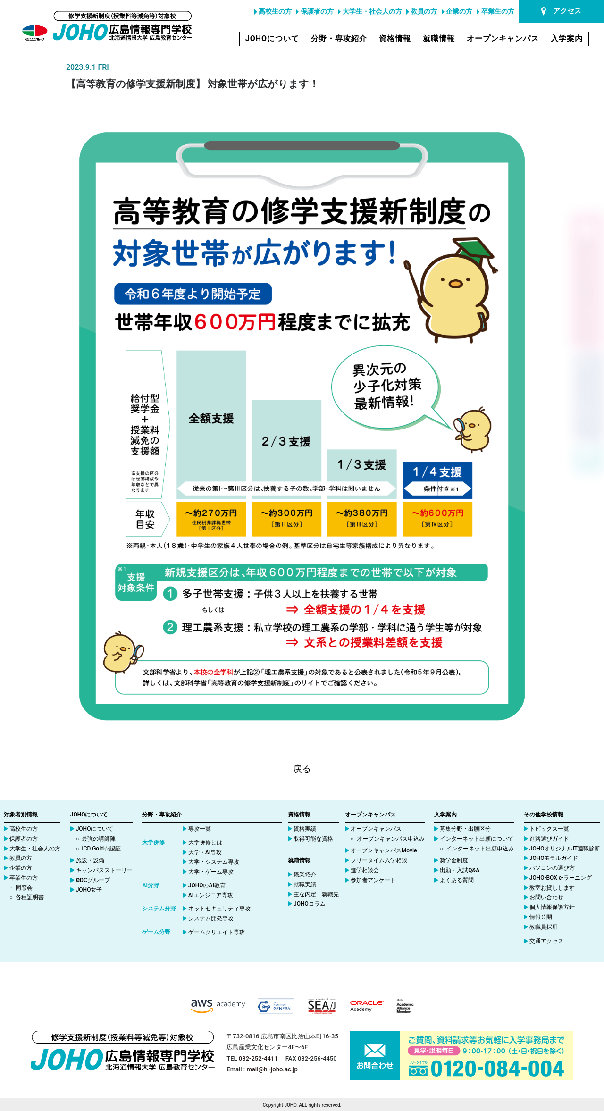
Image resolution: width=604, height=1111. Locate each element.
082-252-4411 (258, 1058)
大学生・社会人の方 (370, 11)
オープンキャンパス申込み (391, 838)
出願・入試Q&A (459, 870)
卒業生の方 (495, 11)
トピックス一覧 (549, 828)
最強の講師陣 (99, 838)
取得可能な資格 (313, 838)
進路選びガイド (549, 838)
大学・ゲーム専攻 (211, 871)
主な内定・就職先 (316, 894)
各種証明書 (30, 897)
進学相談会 (365, 870)
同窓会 (24, 887)
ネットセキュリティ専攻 (219, 908)
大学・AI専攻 (205, 852)
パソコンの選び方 (552, 868)
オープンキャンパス (503, 38)
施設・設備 (90, 860)
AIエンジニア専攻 (210, 895)
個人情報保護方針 (552, 907)
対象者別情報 (21, 814)
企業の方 (457, 11)
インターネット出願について (476, 838)
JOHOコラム (310, 904)
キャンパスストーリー (104, 870)
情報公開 (540, 917)
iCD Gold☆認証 (101, 848)
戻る (302, 768)
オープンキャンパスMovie (384, 850)
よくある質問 (457, 880)
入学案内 (567, 38)
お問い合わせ (546, 897)
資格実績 (305, 828)
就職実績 (305, 884)
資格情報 (395, 38)
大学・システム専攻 (213, 861)
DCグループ (93, 880)
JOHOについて (272, 38)
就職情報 (439, 38)
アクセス (561, 11)
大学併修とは (205, 842)
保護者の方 (314, 11)
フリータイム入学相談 (379, 860)
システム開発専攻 (211, 918)
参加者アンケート (373, 880)
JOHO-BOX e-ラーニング (560, 878)
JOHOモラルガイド (554, 858)
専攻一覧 (199, 828)
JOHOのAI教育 (207, 885)
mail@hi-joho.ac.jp (272, 1069)
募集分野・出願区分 (465, 828)
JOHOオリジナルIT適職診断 (564, 848)
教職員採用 (543, 927)
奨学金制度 (454, 860)
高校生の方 (273, 11)
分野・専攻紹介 (339, 38)
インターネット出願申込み (480, 848)
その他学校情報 (543, 814)
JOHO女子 (89, 889)
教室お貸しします (552, 887)
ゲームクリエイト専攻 (216, 932)
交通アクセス (546, 941)
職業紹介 (305, 874)
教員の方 (421, 11)
